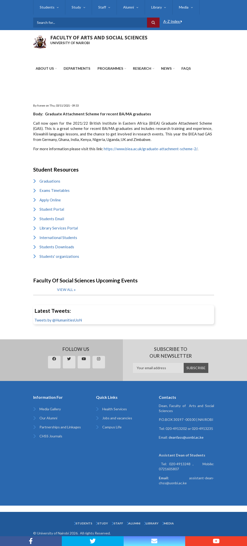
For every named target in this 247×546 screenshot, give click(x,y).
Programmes (110, 68)
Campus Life (112, 427)
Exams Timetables (54, 190)
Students (47, 7)
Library (156, 7)
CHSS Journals (50, 436)
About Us (45, 68)
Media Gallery (50, 409)
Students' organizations (59, 256)
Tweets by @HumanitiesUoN (58, 320)
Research (142, 68)
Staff (102, 7)
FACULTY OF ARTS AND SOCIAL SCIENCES (98, 37)
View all (65, 289)
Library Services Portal (58, 228)
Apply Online (50, 200)
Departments (77, 68)
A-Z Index (172, 21)
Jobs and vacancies (117, 418)
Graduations (49, 181)
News (166, 68)
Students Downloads (56, 247)
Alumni (128, 7)
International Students (58, 237)
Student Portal (51, 209)
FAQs (186, 68)
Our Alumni (48, 418)
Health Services (114, 409)
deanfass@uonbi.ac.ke (186, 437)
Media (183, 7)
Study (76, 7)
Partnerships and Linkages (60, 427)
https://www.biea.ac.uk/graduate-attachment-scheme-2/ (150, 148)
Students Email (51, 218)
